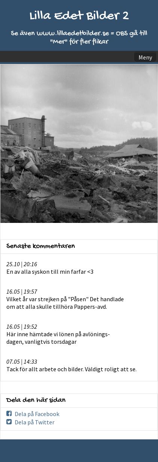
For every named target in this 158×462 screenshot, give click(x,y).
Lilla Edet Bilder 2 (79, 16)
